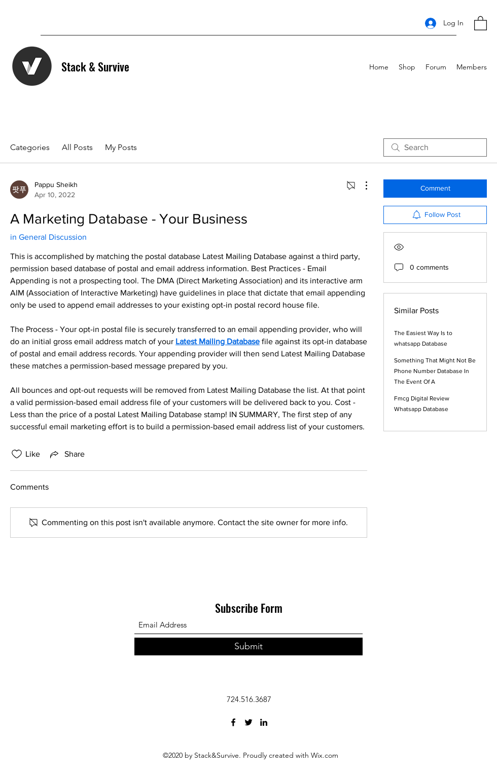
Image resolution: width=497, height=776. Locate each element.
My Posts (121, 147)
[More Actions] (361, 185)
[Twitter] (248, 722)
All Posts (77, 147)
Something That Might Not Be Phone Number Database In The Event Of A (435, 371)
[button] (480, 22)
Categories (30, 147)
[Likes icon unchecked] (16, 454)
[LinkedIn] (264, 722)
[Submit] (248, 646)
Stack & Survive (95, 66)
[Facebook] (233, 722)
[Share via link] (66, 454)
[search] (435, 147)
